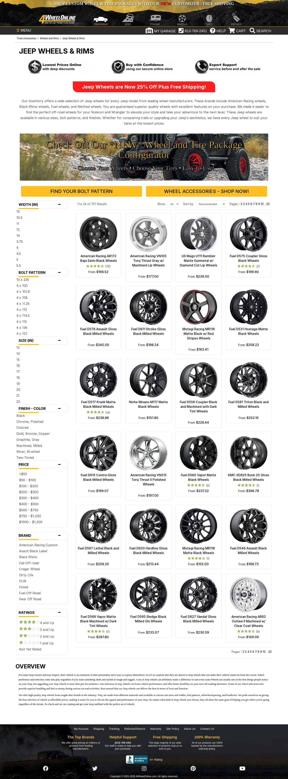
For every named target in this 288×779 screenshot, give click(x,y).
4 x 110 (21, 310)
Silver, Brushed (28, 452)
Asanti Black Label (33, 551)
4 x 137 (21, 334)
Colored (22, 428)
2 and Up (36, 636)
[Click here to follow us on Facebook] (46, 769)
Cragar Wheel (29, 569)
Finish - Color (42, 409)
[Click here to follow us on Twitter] (95, 769)
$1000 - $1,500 (30, 522)
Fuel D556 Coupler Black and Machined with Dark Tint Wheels (198, 406)
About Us (190, 728)
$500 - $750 (28, 510)
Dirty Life (26, 575)
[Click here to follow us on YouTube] (242, 769)
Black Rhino (28, 557)
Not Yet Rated (30, 649)
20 (18, 390)
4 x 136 (21, 328)
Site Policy (172, 728)
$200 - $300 (28, 492)
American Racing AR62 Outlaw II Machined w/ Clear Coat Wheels (248, 621)
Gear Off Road (30, 599)
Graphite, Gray (27, 440)
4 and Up (36, 623)
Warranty (155, 728)
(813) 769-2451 (123, 742)
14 (18, 236)
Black (20, 416)
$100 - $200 (28, 486)
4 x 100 (22, 286)
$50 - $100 (27, 480)
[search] (260, 31)
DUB (22, 581)
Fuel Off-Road (30, 593)
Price (42, 465)
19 (18, 384)
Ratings (42, 613)
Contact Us (207, 728)
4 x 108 (22, 298)
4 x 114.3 (22, 316)
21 (18, 396)
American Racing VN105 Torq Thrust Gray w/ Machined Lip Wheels (148, 260)
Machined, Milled (29, 446)
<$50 (23, 474)
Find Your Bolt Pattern (81, 191)
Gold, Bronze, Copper (33, 434)
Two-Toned (25, 458)
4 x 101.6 (23, 292)
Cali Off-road (29, 563)
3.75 (19, 242)
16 (18, 366)
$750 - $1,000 (30, 516)
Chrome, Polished (29, 422)
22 (18, 402)
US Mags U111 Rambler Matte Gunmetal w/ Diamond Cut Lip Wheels (198, 260)
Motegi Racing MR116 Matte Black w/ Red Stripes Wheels (198, 333)
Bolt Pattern (42, 273)
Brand (42, 536)
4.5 (18, 254)
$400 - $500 (29, 504)
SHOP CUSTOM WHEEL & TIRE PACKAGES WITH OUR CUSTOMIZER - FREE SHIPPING (144, 3)
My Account (81, 728)
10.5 (19, 218)
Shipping (98, 728)
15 (18, 360)
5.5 (18, 266)
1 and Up (36, 643)
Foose (23, 587)
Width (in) (42, 205)
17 (18, 372)
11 (17, 224)
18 (18, 378)
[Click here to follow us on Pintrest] (193, 769)
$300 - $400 (29, 498)
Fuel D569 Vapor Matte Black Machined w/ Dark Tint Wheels (98, 621)
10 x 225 (22, 280)
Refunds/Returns (134, 728)
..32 (267, 204)
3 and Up (36, 630)
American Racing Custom (38, 545)
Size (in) (42, 341)
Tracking (114, 728)
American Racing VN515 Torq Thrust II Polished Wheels (148, 479)
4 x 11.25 (22, 304)
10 (18, 212)
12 (18, 230)
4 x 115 (21, 322)
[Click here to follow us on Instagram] (144, 769)
